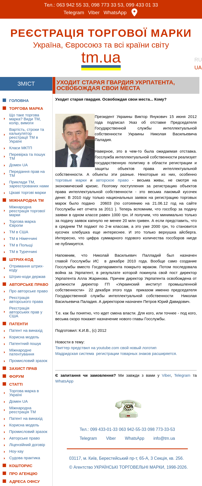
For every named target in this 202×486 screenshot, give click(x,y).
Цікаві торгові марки (27, 192)
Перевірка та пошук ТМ (27, 156)
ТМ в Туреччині (23, 252)
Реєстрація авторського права (26, 299)
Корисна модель (24, 337)
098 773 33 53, (108, 5)
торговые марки (71, 180)
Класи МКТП (20, 148)
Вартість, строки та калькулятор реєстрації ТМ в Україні (26, 135)
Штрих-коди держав (27, 276)
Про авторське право (28, 291)
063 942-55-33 (132, 429)
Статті (16, 384)
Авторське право (24, 438)
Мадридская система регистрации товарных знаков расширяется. (116, 353)
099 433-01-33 (104, 429)
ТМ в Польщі (21, 245)
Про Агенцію (23, 473)
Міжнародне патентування (21, 352)
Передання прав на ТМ (27, 173)
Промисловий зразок (28, 361)
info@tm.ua (164, 438)
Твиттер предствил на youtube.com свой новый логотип (105, 347)
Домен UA (18, 165)
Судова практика (24, 458)
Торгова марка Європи (22, 223)
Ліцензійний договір (27, 445)
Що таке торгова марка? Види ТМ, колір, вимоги (25, 119)
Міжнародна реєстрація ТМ (22, 410)
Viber (94, 12)
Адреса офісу (24, 481)
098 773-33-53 (161, 429)
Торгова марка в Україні (24, 393)
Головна (19, 100)
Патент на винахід (26, 330)
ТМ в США (18, 232)
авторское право (114, 180)
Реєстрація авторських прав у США (25, 312)
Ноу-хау (16, 451)
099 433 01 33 (142, 5)
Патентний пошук (25, 343)
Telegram (74, 12)
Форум (16, 376)
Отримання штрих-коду (26, 268)
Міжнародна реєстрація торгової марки (27, 211)
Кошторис (20, 465)
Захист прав (23, 368)
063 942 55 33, (73, 5)
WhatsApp (115, 12)
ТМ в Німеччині (23, 238)
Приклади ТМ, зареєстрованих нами (29, 184)
